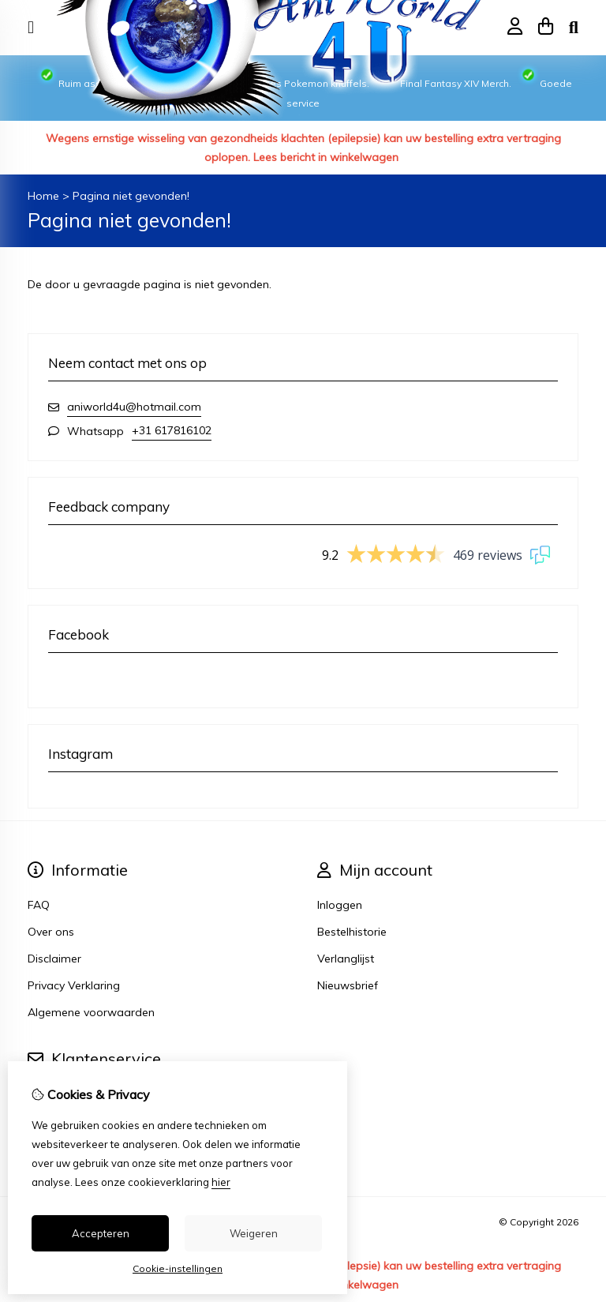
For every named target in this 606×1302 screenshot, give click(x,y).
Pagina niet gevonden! (131, 196)
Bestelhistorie (352, 932)
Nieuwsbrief (347, 985)
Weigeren (254, 1233)
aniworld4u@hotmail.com (134, 407)
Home (43, 196)
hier (220, 1182)
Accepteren (100, 1233)
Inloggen (339, 905)
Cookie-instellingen (178, 1268)
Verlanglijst (345, 958)
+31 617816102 (171, 430)
